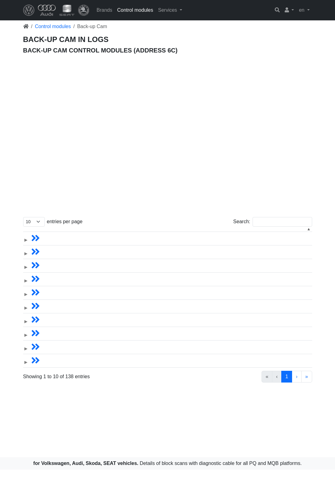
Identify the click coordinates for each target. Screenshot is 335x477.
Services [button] (168, 10)
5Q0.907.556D (202, 298)
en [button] (302, 10)
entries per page (65, 221)
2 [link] (229, 384)
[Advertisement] (167, 92)
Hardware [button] (246, 233)
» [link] (306, 384)
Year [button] (173, 233)
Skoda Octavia (105, 312)
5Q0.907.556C (202, 257)
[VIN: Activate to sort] (63, 234)
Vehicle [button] (97, 233)
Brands (104, 10)
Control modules (135, 10)
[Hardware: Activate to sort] (257, 234)
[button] (289, 10)
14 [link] (285, 384)
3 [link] (240, 384)
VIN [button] (44, 233)
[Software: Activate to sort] (297, 234)
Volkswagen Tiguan (110, 244)
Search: (241, 221)
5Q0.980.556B (202, 271)
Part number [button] (200, 233)
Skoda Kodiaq (104, 325)
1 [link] (219, 384)
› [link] (296, 384)
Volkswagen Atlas (108, 257)
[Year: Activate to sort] (160, 234)
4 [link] (250, 384)
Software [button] (293, 233)
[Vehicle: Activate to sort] (112, 234)
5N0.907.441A (202, 244)
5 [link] (261, 384)
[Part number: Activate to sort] (209, 234)
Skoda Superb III (107, 366)
